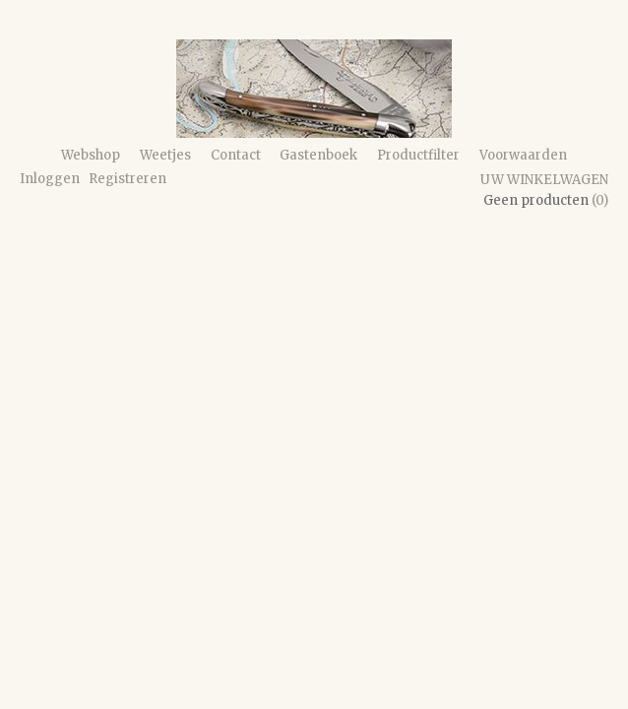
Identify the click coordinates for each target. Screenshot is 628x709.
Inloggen (50, 178)
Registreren (127, 178)
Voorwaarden (523, 155)
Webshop (90, 155)
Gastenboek (318, 155)
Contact (236, 155)
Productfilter (418, 155)
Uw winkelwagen (544, 179)
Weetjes (165, 155)
